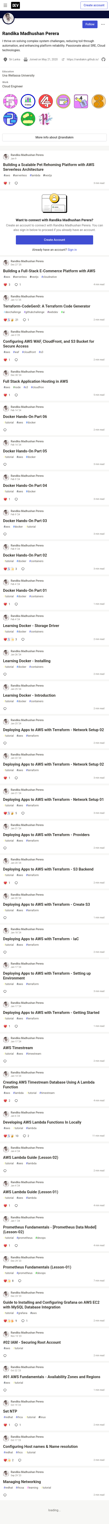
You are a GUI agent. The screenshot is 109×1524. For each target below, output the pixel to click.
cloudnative (49, 277)
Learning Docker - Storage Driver (31, 625)
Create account (94, 5)
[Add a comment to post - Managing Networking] (5, 1495)
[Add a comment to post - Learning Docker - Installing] (5, 674)
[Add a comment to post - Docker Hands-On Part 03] (5, 534)
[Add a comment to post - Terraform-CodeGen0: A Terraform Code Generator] (11, 319)
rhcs (19, 1453)
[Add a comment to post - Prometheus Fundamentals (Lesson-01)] (8, 1280)
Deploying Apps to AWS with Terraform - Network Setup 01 (53, 799)
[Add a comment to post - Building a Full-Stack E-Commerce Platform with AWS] (6, 284)
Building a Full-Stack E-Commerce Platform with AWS (49, 271)
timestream (33, 1054)
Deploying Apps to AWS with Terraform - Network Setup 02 (53, 730)
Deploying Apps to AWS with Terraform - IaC (41, 939)
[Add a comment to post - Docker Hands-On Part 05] (5, 464)
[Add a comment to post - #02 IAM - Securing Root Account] (5, 1356)
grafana (22, 1313)
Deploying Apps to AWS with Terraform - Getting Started (51, 1012)
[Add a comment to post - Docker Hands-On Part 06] (5, 430)
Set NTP (10, 1411)
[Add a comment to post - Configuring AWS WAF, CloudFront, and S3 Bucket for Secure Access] (6, 359)
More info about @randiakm (55, 137)
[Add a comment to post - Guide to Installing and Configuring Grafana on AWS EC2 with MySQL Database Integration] (10, 1320)
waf (16, 352)
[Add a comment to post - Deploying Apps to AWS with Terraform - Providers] (5, 848)
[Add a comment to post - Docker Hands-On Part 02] (10, 569)
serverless (20, 175)
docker (31, 423)
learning (32, 1488)
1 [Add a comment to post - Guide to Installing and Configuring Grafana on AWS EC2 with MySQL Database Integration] (24, 1321)
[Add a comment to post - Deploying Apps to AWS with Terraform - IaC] (5, 952)
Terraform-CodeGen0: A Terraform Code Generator (46, 306)
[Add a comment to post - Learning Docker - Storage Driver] (10, 639)
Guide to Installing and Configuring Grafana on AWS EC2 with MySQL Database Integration (51, 1304)
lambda (35, 175)
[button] (10, 101)
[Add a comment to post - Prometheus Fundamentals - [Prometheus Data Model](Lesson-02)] (6, 1245)
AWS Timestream (18, 1048)
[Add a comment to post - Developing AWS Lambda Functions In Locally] (11, 1136)
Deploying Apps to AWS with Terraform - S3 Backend (48, 869)
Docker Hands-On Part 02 (25, 555)
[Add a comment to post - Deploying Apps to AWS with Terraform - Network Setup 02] (5, 743)
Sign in (72, 250)
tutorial (9, 423)
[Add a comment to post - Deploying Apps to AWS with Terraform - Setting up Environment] (5, 991)
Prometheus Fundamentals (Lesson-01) (37, 1267)
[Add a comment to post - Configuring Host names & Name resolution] (8, 1460)
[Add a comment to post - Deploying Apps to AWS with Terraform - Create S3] (5, 918)
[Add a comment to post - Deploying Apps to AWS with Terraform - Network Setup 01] (10, 813)
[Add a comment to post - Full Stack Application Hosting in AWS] (6, 395)
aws (7, 175)
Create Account (54, 240)
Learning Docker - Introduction (29, 695)
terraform (32, 736)
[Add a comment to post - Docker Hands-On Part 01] (6, 604)
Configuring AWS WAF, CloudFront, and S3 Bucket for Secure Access (48, 343)
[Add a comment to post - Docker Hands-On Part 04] (6, 499)
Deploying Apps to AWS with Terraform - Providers (46, 834)
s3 (41, 352)
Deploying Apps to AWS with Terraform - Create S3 (46, 904)
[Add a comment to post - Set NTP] (6, 1425)
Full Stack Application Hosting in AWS (35, 381)
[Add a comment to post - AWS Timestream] (5, 1061)
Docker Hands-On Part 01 (25, 590)
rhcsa (20, 1488)
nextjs (47, 175)
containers (36, 561)
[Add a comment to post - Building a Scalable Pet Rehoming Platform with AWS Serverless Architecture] (6, 183)
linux (42, 1417)
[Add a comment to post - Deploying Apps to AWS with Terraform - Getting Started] (6, 1026)
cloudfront (29, 352)
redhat (8, 1417)
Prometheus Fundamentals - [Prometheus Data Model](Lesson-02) (49, 1229)
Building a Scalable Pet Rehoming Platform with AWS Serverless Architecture (48, 167)
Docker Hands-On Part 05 (25, 451)
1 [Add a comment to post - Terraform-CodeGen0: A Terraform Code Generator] (25, 320)
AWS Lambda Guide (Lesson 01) (30, 1192)
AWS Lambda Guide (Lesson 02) (30, 1157)
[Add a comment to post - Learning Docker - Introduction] (5, 709)
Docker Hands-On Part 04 (25, 485)
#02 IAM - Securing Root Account (32, 1342)
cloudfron (37, 387)
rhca (19, 1417)
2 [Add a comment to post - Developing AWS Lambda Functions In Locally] (25, 1136)
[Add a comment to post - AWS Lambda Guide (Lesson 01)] (6, 1205)
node (17, 387)
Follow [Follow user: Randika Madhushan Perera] (89, 24)
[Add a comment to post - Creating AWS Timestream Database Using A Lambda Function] (6, 1100)
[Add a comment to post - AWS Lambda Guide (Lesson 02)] (5, 1171)
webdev (52, 312)
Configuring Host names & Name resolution (40, 1446)
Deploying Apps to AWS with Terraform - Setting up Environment (47, 975)
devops (40, 1238)
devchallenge (12, 312)
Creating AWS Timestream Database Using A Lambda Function (48, 1084)
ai (63, 312)
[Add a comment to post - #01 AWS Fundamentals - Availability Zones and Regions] (5, 1390)
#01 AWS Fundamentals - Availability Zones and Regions (51, 1377)
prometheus (25, 1238)
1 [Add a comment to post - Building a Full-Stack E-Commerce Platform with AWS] (17, 284)
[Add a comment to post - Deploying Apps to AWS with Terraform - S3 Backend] (6, 882)
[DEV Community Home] (15, 5)
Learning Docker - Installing (26, 661)
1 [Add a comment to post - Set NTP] (17, 1425)
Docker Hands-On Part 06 (25, 416)
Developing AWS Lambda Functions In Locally (42, 1122)
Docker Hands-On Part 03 (25, 520)
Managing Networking (22, 1481)
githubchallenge (34, 312)
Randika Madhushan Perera (27, 155)
